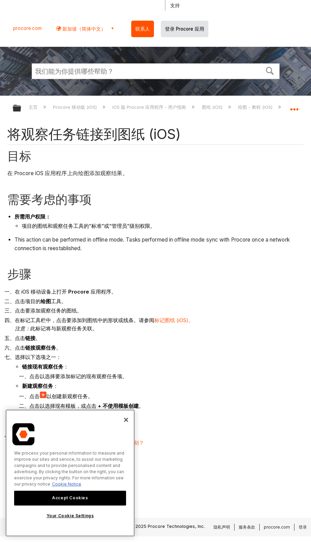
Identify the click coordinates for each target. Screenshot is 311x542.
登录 (303, 527)
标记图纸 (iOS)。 (174, 320)
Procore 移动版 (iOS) (75, 107)
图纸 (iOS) (213, 107)
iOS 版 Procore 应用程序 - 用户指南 (149, 107)
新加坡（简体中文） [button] (83, 29)
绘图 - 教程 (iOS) (256, 107)
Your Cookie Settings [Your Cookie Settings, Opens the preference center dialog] (70, 515)
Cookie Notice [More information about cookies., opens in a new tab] (66, 484)
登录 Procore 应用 (184, 29)
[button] (269, 70)
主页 (34, 107)
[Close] (126, 419)
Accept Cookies (70, 497)
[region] (70, 473)
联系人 (142, 29)
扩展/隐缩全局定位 (294, 106)
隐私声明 (222, 527)
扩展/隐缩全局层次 (21, 109)
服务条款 (247, 527)
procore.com (27, 28)
